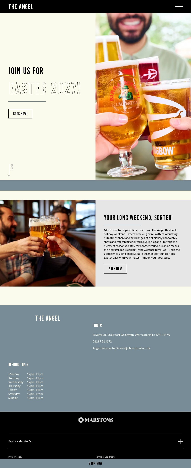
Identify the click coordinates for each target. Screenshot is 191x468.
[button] (11, 170)
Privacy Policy (15, 456)
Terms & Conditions (105, 456)
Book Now (115, 268)
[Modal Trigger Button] (179, 6)
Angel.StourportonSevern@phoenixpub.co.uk (121, 348)
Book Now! (20, 113)
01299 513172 (102, 341)
